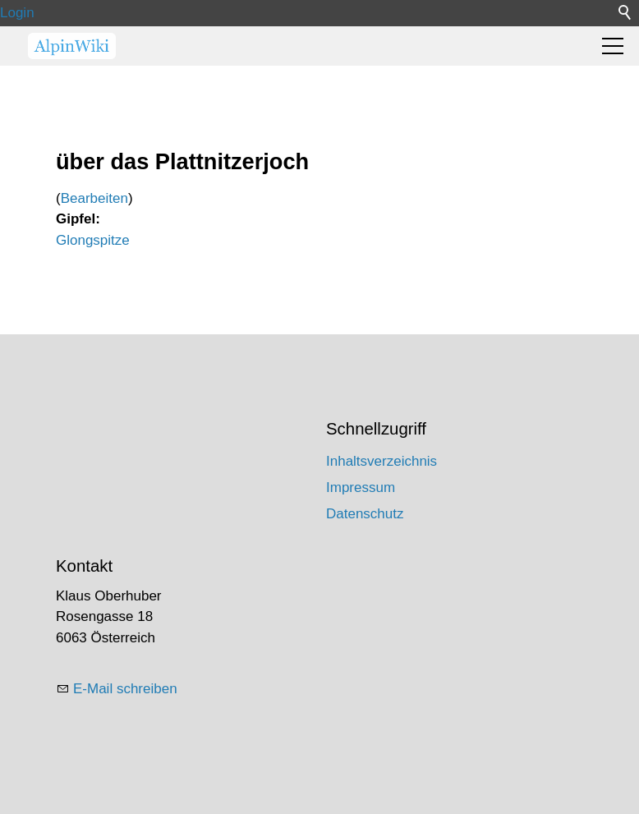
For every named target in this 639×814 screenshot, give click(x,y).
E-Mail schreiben (125, 689)
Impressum (360, 487)
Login (17, 13)
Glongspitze (93, 240)
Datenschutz (365, 514)
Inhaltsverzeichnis (381, 461)
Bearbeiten (94, 198)
